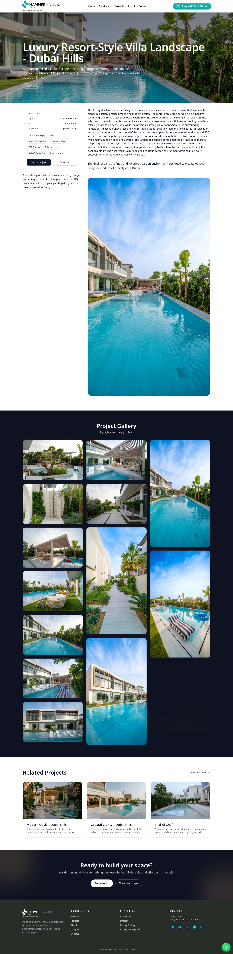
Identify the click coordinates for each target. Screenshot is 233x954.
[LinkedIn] (179, 927)
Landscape (38, 36)
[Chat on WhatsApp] (226, 947)
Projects (119, 6)
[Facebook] (187, 927)
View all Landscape (200, 772)
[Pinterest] (194, 927)
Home (91, 6)
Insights (75, 929)
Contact (143, 6)
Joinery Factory (127, 925)
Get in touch (101, 883)
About (131, 6)
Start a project (38, 162)
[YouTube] (202, 927)
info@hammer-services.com (184, 919)
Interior (124, 920)
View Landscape (128, 883)
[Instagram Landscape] (172, 927)
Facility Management (130, 929)
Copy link (64, 162)
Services (75, 916)
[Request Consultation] (192, 6)
